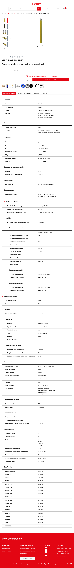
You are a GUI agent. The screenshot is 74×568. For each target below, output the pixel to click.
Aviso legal (44, 564)
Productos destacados (8, 550)
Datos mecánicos (8, 362)
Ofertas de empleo (6, 551)
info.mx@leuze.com (62, 556)
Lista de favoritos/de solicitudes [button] (36, 76)
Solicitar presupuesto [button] (51, 79)
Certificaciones (7, 429)
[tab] (9, 93)
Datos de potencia (11, 202)
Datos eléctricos (8, 190)
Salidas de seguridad (14, 228)
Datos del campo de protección (13, 167)
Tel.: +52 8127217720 (63, 554)
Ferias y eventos (6, 548)
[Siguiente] (71, 37)
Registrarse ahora (27, 558)
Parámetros (6, 138)
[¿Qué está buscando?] (22, 9)
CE (71, 564)
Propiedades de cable (12, 345)
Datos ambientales (9, 413)
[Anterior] (10, 37)
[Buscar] (39, 9)
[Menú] (3, 8)
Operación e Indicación (10, 399)
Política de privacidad (17, 564)
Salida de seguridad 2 (15, 283)
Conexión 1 (9, 319)
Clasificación (7, 467)
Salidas (7, 218)
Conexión (6, 309)
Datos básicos (7, 100)
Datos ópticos (7, 180)
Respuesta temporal (9, 296)
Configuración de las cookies (32, 564)
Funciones (6, 123)
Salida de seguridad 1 (15, 270)
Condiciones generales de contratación (58, 564)
